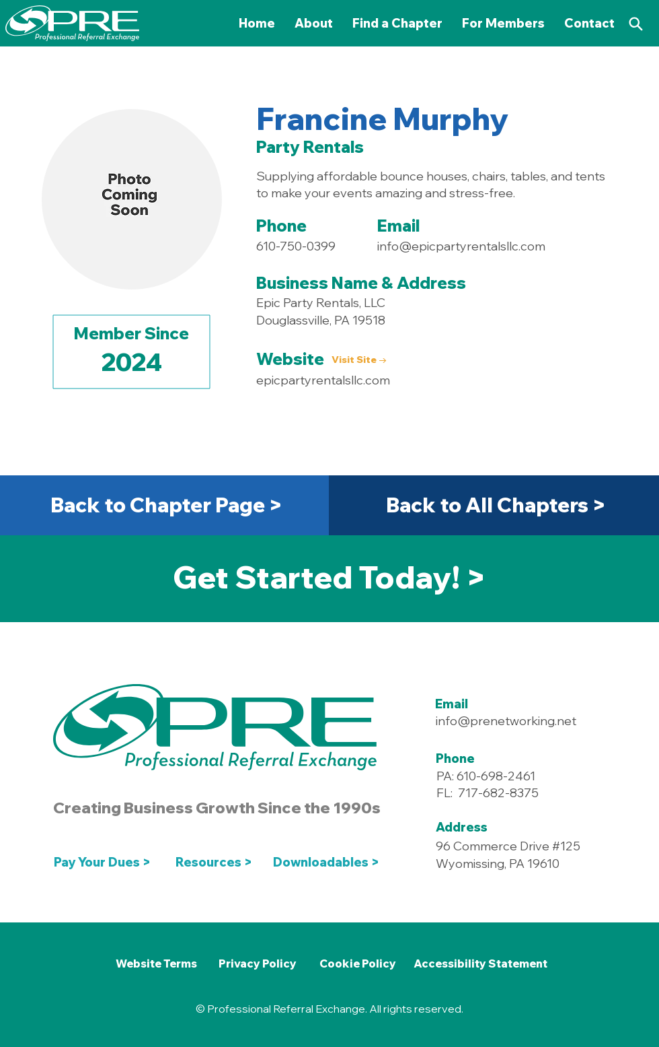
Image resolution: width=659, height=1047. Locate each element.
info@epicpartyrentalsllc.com (461, 246)
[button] (503, 23)
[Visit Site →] (359, 360)
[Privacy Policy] (257, 963)
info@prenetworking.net (506, 721)
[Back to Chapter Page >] (166, 505)
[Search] (635, 23)
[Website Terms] (156, 963)
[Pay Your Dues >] (106, 861)
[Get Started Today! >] (329, 577)
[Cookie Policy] (357, 963)
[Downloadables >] (329, 861)
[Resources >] (214, 861)
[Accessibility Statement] (480, 963)
